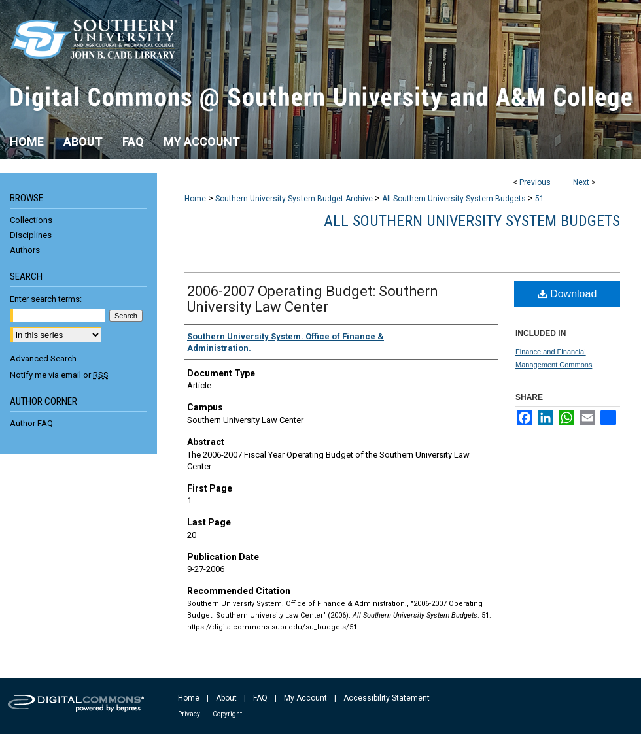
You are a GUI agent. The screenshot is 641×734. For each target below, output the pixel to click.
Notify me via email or (59, 375)
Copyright (227, 714)
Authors (25, 250)
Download (567, 293)
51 (539, 198)
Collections (31, 220)
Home (195, 198)
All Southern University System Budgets (454, 198)
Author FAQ (31, 423)
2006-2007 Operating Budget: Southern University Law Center (312, 299)
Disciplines (31, 235)
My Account (305, 698)
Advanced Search (43, 358)
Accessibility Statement (386, 698)
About (226, 698)
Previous (535, 182)
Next (581, 182)
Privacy (189, 714)
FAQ (260, 698)
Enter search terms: (46, 299)
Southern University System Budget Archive (294, 198)
